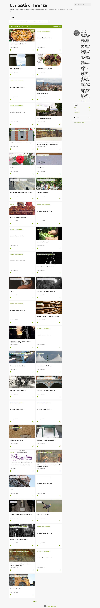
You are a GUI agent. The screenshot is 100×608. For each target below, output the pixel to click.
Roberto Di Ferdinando (83, 31)
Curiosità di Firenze (28, 5)
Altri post (35, 601)
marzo (76, 110)
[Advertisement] (67, 49)
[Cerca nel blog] (84, 4)
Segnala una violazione (79, 122)
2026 (75, 107)
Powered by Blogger (50, 606)
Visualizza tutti (57, 26)
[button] (33, 50)
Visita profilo (83, 101)
